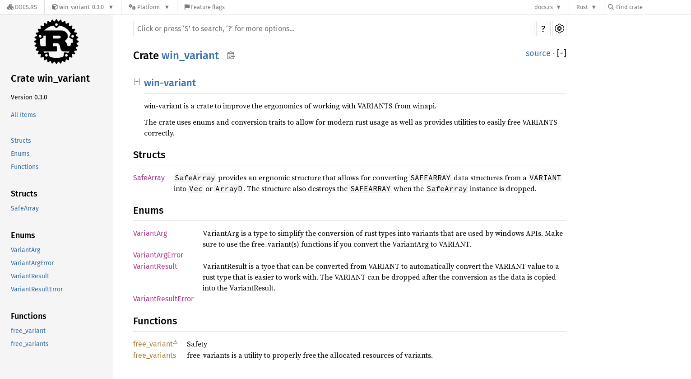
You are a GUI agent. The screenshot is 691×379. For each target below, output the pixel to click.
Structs (21, 141)
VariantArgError (32, 263)
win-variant (170, 83)
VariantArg (25, 250)
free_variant (28, 331)
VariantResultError (37, 289)
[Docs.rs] (22, 7)
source (538, 53)
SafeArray (25, 208)
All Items (23, 115)
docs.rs (543, 7)
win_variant (190, 55)
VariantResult (30, 276)
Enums (20, 154)
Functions (25, 167)
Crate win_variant (50, 78)
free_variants (30, 344)
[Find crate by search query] (653, 7)
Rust (582, 7)
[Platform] (149, 7)
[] (561, 53)
